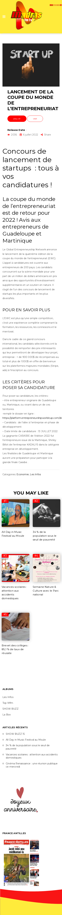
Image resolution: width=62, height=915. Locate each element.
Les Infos (35, 474)
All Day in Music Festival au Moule (26, 739)
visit (35, 118)
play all (17, 118)
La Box (6, 714)
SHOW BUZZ (10, 708)
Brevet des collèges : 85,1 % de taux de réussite (15, 649)
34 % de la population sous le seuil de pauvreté (45, 535)
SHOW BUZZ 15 (15, 733)
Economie (23, 474)
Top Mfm (7, 702)
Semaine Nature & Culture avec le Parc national (46, 590)
